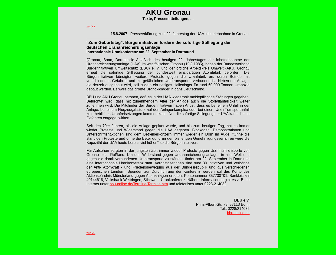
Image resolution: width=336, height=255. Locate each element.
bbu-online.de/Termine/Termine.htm (139, 184)
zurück (90, 26)
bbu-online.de (238, 213)
